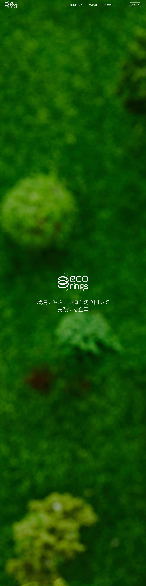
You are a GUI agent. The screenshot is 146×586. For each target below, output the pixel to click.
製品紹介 (93, 4)
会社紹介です (76, 4)
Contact (107, 4)
